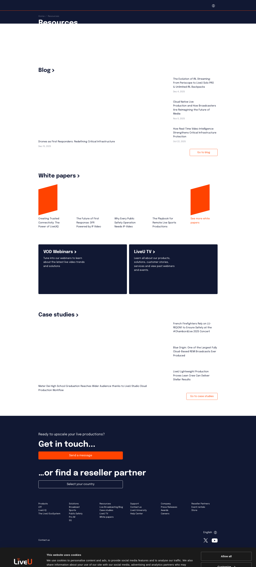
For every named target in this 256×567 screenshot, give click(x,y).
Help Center (136, 514)
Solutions (74, 504)
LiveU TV (104, 514)
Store (194, 510)
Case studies (106, 510)
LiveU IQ (42, 510)
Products (43, 504)
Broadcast (74, 507)
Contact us (136, 507)
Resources (105, 504)
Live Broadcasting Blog (111, 507)
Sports (72, 510)
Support (134, 504)
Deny (226, 558)
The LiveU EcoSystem (49, 514)
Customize (226, 547)
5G (70, 520)
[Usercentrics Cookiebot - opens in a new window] (23, 560)
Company (166, 504)
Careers (165, 514)
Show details (55, 559)
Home (41, 16)
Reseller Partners (200, 504)
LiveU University (138, 510)
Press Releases (169, 507)
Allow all (226, 537)
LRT (40, 507)
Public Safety (75, 514)
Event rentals (198, 507)
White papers (107, 517)
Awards (164, 510)
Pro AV (72, 517)
